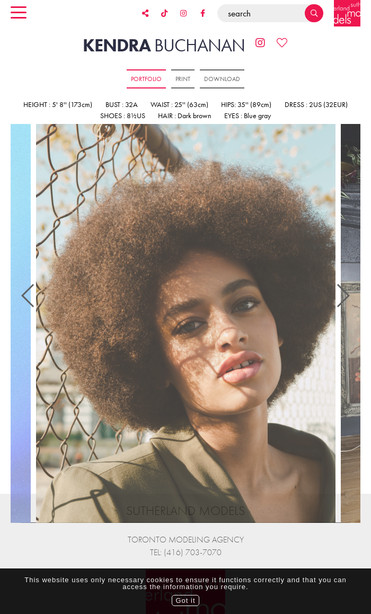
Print (182, 79)
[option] (185, 324)
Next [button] (342, 287)
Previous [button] (28, 287)
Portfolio (146, 79)
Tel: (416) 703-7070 (186, 535)
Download (222, 79)
